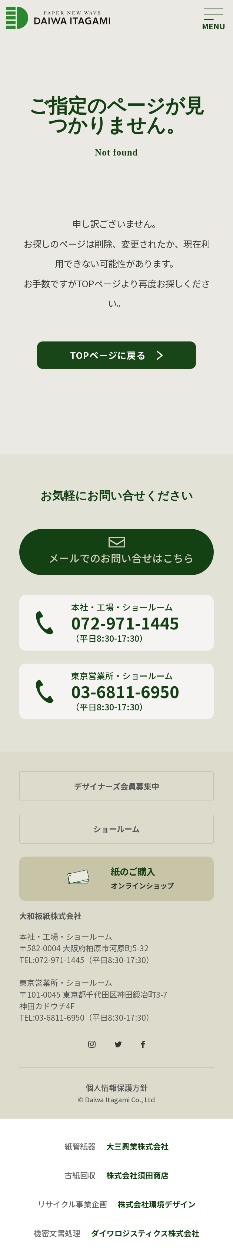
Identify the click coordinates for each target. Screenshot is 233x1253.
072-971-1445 (125, 623)
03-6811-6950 (125, 691)
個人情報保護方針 (117, 1087)
